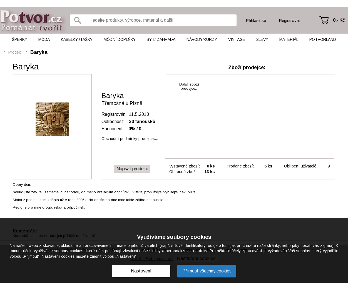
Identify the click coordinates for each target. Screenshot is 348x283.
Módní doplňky (120, 39)
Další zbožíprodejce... (189, 86)
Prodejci (15, 52)
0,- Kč (339, 20)
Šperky (19, 39)
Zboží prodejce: (246, 67)
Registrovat (289, 20)
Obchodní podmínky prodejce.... (129, 138)
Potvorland (322, 39)
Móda (44, 39)
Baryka (39, 52)
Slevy (262, 39)
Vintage (236, 39)
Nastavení (141, 271)
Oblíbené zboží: (183, 171)
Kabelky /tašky (77, 39)
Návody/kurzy (202, 39)
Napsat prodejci (132, 168)
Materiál (288, 39)
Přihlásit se (256, 20)
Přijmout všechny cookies (207, 271)
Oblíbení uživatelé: (300, 166)
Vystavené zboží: (184, 166)
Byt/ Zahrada (161, 39)
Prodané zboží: (240, 166)
